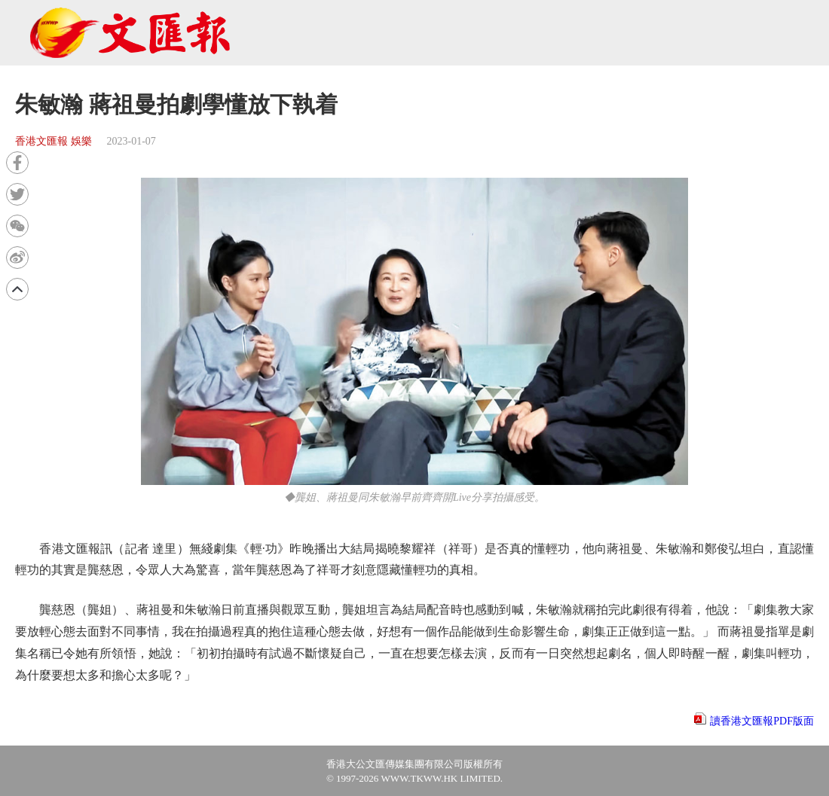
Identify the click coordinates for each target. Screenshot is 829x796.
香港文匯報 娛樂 (53, 141)
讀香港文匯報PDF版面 (762, 721)
